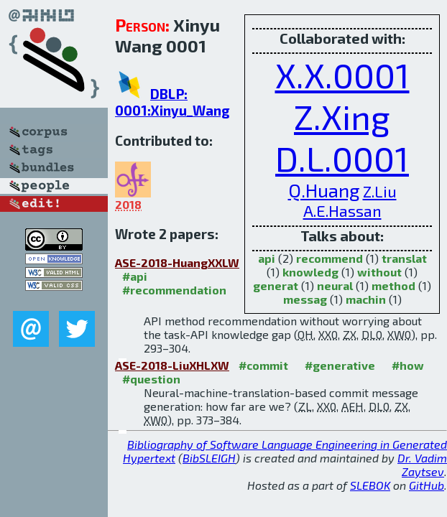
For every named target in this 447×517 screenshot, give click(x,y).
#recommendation (174, 290)
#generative (340, 365)
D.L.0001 (342, 158)
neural (335, 285)
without (379, 272)
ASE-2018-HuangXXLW (177, 262)
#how (408, 365)
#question (151, 379)
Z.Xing (342, 116)
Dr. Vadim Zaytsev (422, 464)
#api (134, 276)
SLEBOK (370, 485)
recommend (329, 258)
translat (404, 258)
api (266, 258)
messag (305, 299)
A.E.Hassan (342, 210)
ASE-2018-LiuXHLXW (172, 365)
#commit (263, 365)
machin (366, 299)
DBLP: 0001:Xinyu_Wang (172, 101)
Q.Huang (324, 190)
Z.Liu (380, 191)
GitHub (426, 485)
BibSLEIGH (209, 458)
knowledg (310, 272)
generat (275, 285)
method (393, 285)
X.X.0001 (342, 75)
